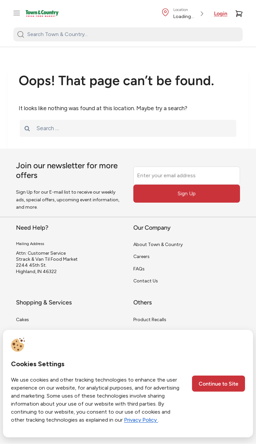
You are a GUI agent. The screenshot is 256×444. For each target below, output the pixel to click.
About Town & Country (158, 244)
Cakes (22, 319)
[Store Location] (183, 13)
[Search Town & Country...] (132, 34)
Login (220, 14)
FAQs (139, 269)
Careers (141, 256)
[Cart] (239, 13)
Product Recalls (149, 319)
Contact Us (145, 281)
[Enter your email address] (186, 176)
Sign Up (187, 193)
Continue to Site (218, 384)
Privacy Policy (141, 420)
